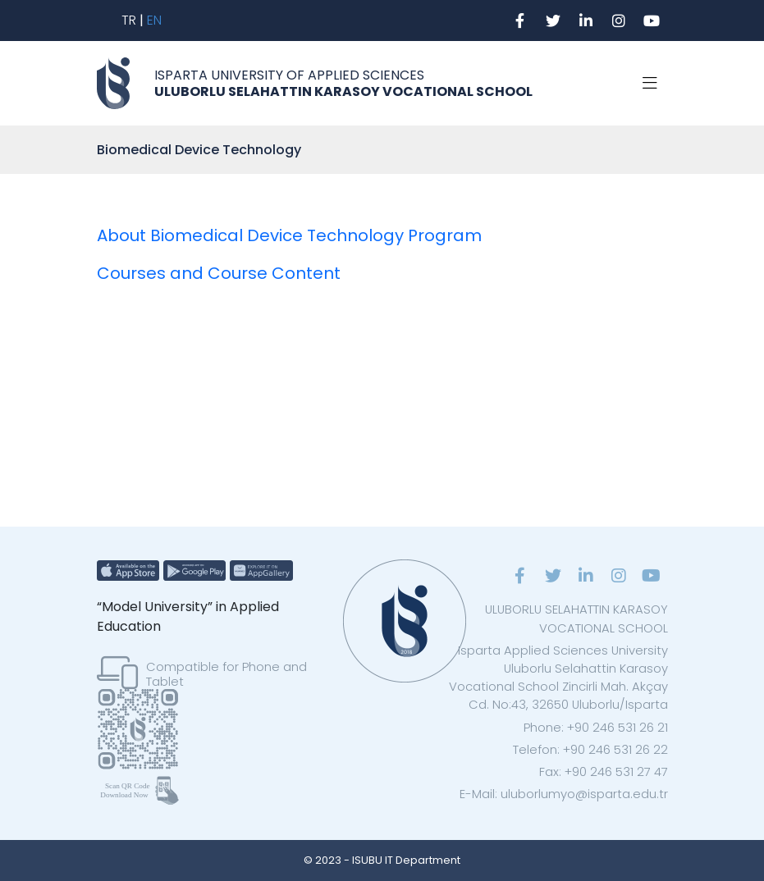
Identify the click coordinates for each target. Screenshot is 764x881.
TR (128, 20)
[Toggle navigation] (650, 83)
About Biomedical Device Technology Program (289, 235)
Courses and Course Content (219, 273)
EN (154, 20)
